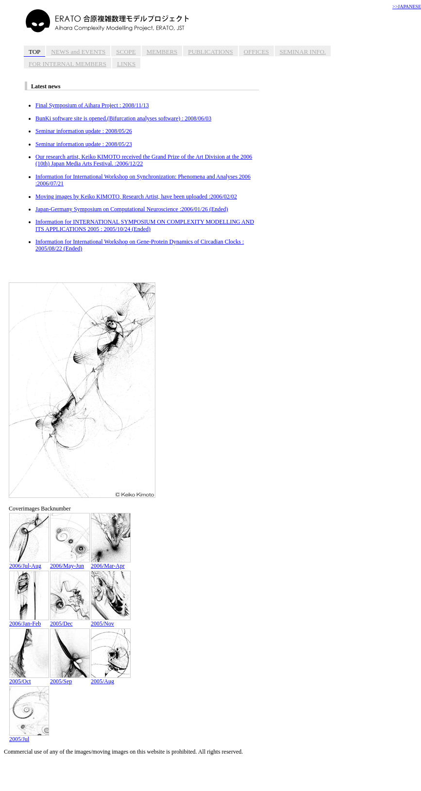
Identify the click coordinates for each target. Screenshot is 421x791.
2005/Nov (111, 621)
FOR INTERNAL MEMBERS (67, 63)
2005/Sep (70, 679)
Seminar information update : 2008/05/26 (83, 131)
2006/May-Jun (70, 563)
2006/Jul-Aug (29, 563)
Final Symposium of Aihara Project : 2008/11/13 (92, 105)
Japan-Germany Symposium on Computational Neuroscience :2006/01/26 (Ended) (131, 209)
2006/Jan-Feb (29, 621)
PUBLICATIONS (210, 51)
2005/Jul (29, 736)
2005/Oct (29, 679)
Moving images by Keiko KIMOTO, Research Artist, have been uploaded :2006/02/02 (136, 196)
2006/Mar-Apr (111, 563)
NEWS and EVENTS (78, 51)
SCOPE (125, 51)
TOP (34, 51)
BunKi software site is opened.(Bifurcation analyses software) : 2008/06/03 (123, 118)
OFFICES (256, 51)
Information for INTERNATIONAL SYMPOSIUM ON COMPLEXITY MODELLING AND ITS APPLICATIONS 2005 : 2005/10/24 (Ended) (144, 225)
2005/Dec (70, 621)
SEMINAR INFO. (303, 51)
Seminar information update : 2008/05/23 (83, 144)
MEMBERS (162, 51)
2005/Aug (111, 679)
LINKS (126, 63)
